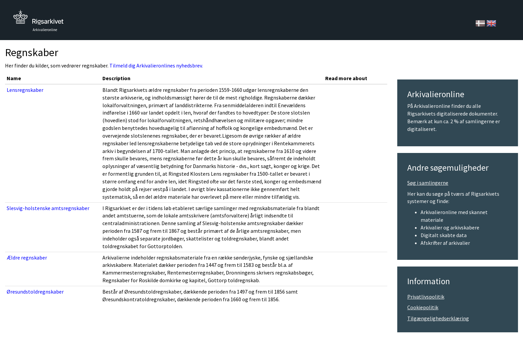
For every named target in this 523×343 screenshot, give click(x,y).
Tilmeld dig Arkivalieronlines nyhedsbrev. (156, 65)
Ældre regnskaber (27, 257)
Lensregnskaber (25, 90)
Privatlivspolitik (425, 296)
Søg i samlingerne (427, 182)
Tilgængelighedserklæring (438, 318)
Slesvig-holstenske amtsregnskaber (48, 208)
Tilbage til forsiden (38, 19)
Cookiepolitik (422, 307)
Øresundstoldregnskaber (35, 291)
